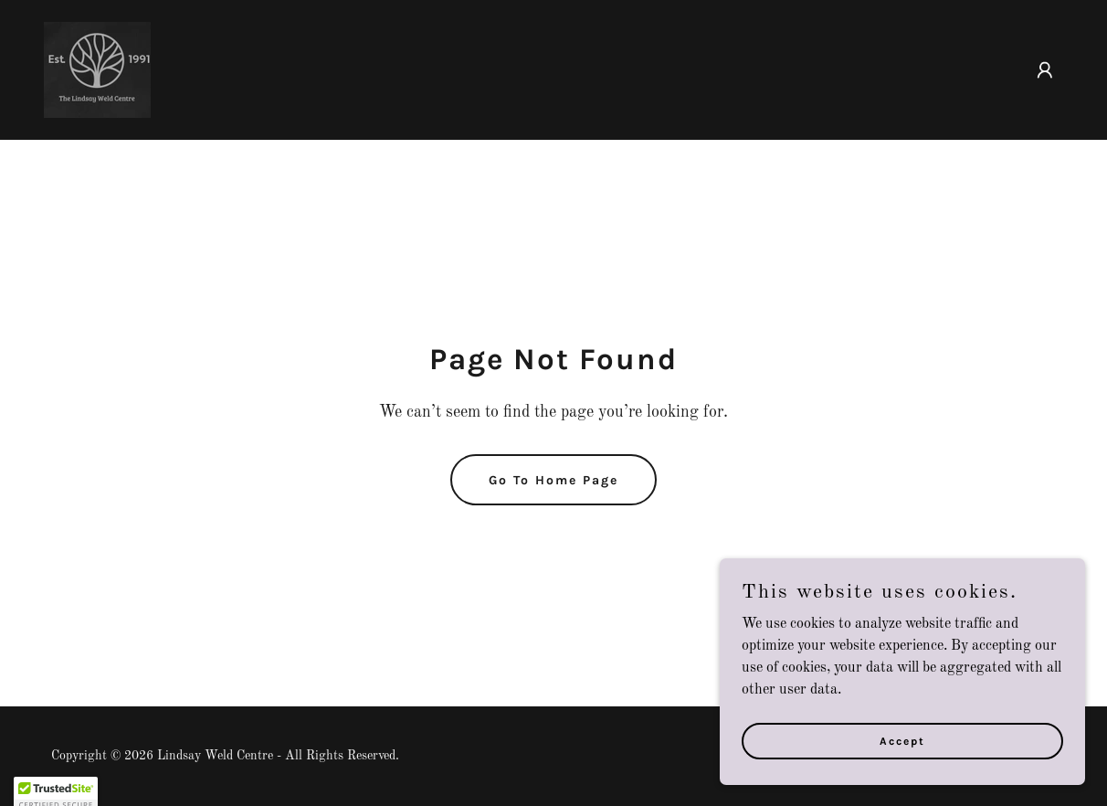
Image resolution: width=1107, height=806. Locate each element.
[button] (1045, 70)
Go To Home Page (553, 480)
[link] (97, 69)
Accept (902, 740)
